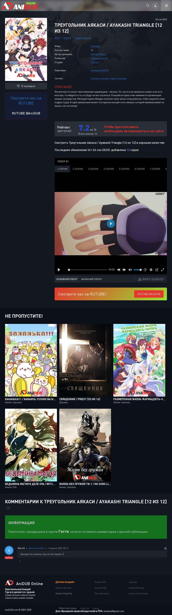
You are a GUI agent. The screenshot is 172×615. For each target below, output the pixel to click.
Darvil (21, 548)
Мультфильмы (102, 593)
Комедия (95, 46)
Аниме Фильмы (136, 587)
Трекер (95, 608)
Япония (67, 37)
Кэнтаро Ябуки (98, 54)
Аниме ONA (100, 587)
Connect (95, 62)
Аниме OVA (100, 582)
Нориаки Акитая (99, 58)
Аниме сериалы (83, 37)
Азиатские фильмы (138, 593)
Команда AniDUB (100, 70)
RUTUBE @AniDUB (26, 113)
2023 (57, 37)
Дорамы (133, 582)
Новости (84, 608)
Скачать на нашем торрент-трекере (108, 78)
